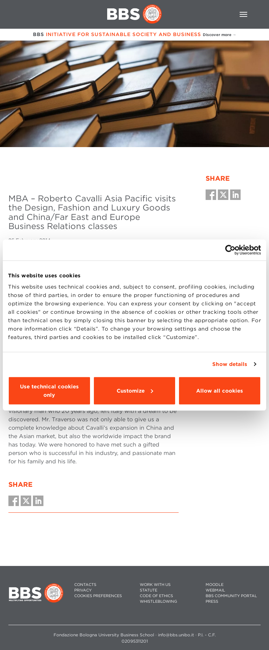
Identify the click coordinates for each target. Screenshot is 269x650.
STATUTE (148, 590)
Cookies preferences (98, 596)
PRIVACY (83, 590)
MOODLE (214, 585)
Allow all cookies (219, 390)
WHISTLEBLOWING (158, 601)
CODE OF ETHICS (156, 596)
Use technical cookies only (49, 390)
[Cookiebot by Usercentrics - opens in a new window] (230, 250)
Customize (135, 390)
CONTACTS (85, 585)
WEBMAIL (215, 590)
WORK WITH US (155, 585)
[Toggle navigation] (243, 14)
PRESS (212, 601)
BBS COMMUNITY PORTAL (231, 596)
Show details (229, 364)
